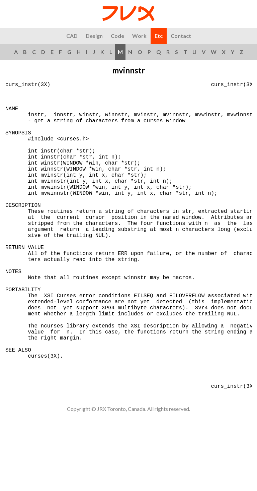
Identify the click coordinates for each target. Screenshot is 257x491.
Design (94, 36)
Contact (181, 36)
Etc (159, 36)
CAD (72, 36)
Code (117, 36)
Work (139, 36)
